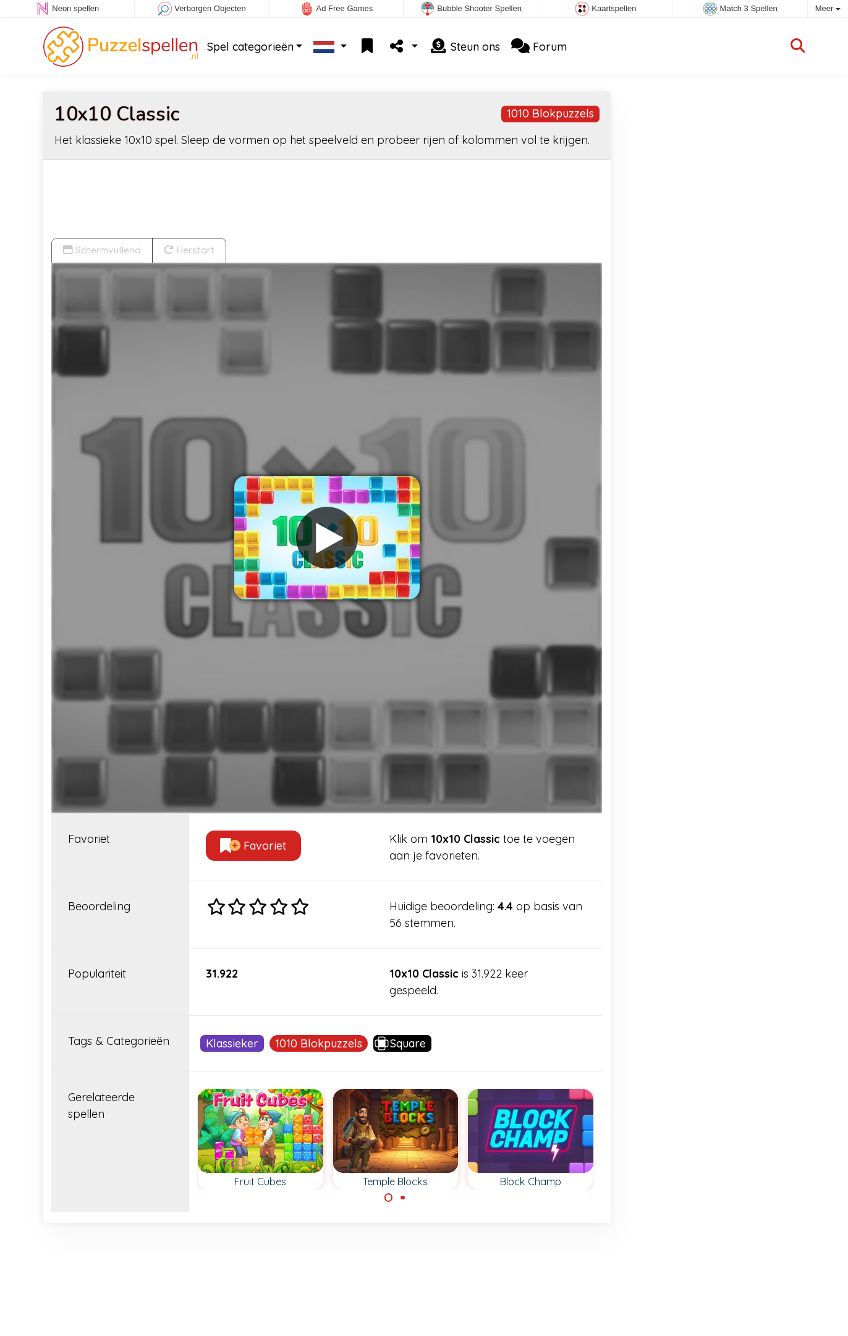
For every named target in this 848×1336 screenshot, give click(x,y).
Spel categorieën (250, 47)
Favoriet (253, 846)
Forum (539, 47)
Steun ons (464, 47)
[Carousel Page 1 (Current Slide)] (388, 1197)
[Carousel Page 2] (402, 1197)
